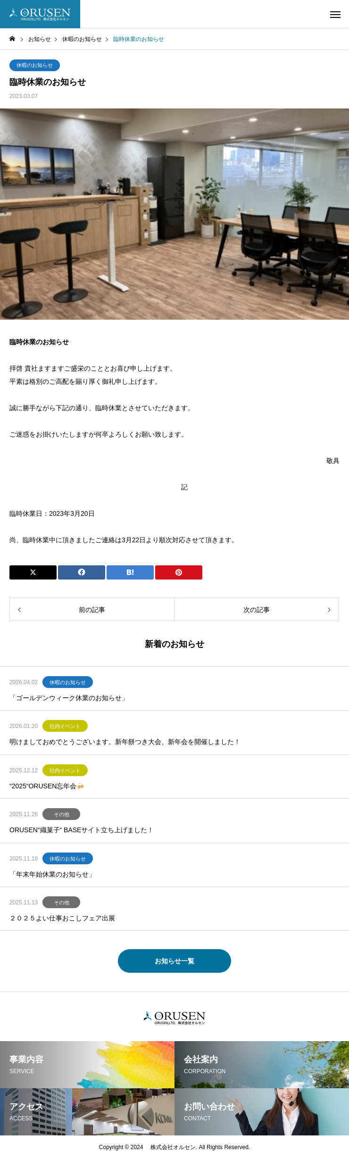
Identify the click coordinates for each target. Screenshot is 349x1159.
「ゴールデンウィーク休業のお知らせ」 (68, 698)
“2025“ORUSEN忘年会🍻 (46, 786)
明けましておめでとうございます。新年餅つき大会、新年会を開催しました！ (125, 741)
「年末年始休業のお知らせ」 (52, 874)
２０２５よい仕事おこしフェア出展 (62, 918)
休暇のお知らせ (35, 65)
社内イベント (65, 726)
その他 (61, 814)
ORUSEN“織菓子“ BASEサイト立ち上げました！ (81, 830)
